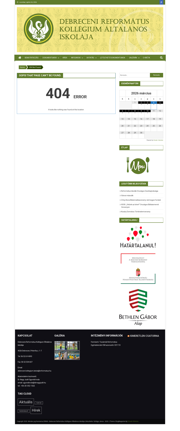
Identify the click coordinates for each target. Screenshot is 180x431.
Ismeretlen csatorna (144, 335)
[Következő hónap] (160, 93)
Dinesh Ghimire (133, 421)
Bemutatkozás (32, 58)
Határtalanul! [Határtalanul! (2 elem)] (23, 411)
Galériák (133, 58)
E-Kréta (146, 58)
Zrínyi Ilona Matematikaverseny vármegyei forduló (141, 200)
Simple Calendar (158, 140)
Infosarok (76, 58)
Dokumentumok (50, 58)
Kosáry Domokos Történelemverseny (135, 212)
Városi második (127, 196)
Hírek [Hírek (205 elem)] (36, 410)
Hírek (65, 58)
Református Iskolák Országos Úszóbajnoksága (139, 191)
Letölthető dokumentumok (112, 58)
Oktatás (90, 58)
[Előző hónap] (122, 93)
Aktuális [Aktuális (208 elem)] (26, 402)
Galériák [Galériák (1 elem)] (39, 403)
